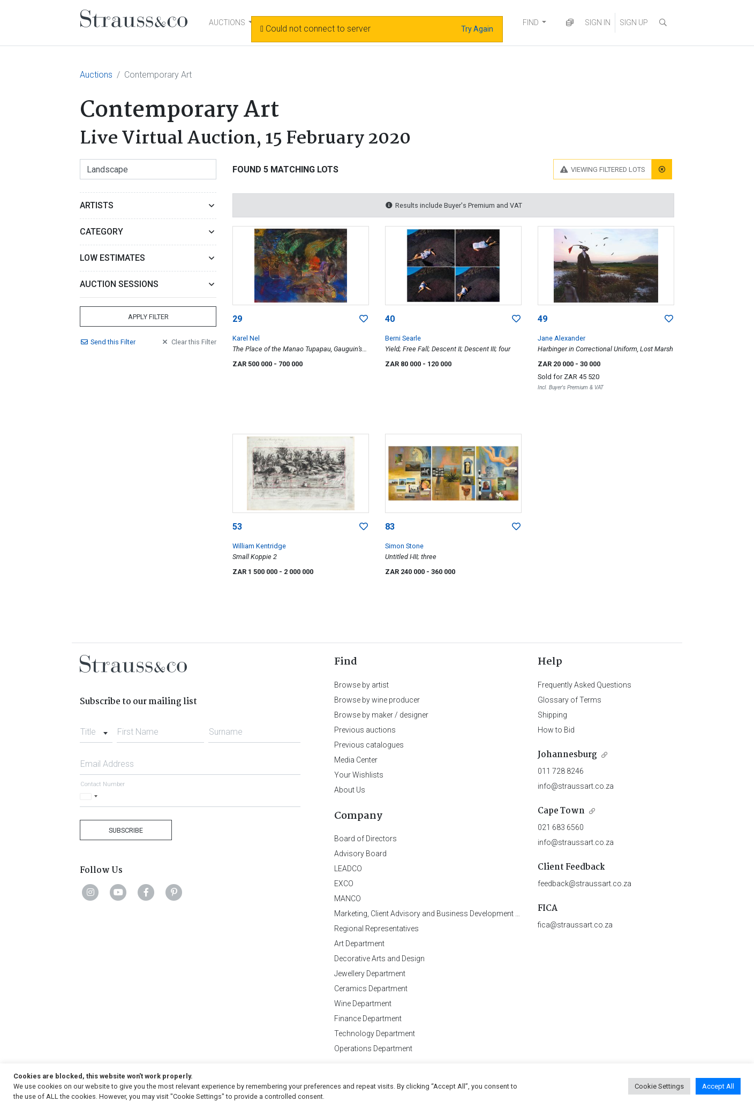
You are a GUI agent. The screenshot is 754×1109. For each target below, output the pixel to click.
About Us (349, 790)
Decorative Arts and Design (379, 958)
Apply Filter (148, 317)
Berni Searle (403, 338)
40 (390, 319)
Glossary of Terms (569, 700)
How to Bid (556, 730)
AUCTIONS (227, 22)
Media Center (356, 760)
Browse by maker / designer (381, 715)
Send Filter (107, 342)
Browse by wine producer (377, 700)
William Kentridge (259, 546)
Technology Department (374, 1033)
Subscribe (126, 830)
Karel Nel (246, 338)
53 (237, 527)
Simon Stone (404, 546)
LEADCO (348, 868)
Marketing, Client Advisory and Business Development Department (444, 913)
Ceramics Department (371, 988)
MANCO (347, 898)
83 (390, 527)
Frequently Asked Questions (584, 685)
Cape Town (561, 811)
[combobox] (96, 729)
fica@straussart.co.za (575, 925)
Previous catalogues (369, 745)
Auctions (96, 75)
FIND (531, 22)
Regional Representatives (376, 928)
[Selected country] (90, 796)
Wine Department (362, 1003)
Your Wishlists (358, 775)
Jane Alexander (561, 338)
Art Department (359, 943)
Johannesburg (567, 754)
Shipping (552, 715)
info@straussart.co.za (576, 786)
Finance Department (368, 1018)
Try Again (477, 29)
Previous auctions (365, 730)
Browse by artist (361, 685)
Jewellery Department (369, 973)
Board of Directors (365, 838)
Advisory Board (360, 853)
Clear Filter (188, 342)
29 (237, 319)
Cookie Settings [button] (659, 1086)
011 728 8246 (561, 771)
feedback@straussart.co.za (584, 883)
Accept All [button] (718, 1086)
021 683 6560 (561, 827)
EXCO (343, 883)
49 (542, 319)
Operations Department (373, 1048)
